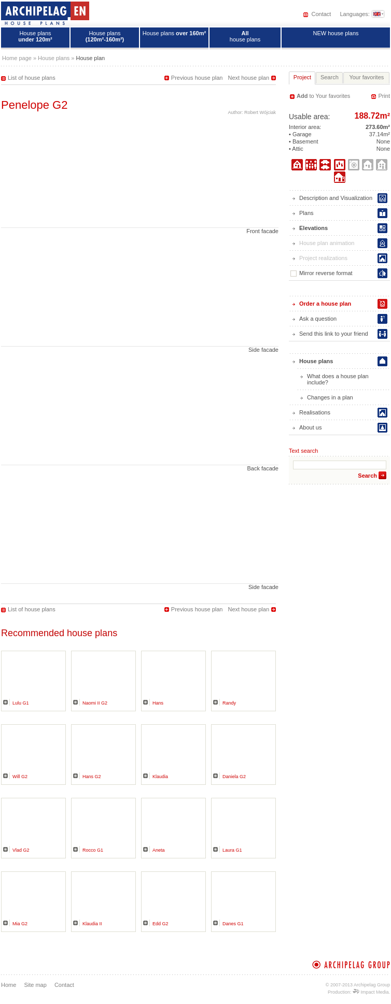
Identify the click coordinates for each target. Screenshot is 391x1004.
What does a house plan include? (338, 379)
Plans (306, 213)
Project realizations (323, 258)
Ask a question (318, 318)
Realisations (314, 412)
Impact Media (371, 992)
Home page (17, 58)
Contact (321, 14)
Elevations (313, 228)
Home (8, 985)
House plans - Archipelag (45, 13)
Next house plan (249, 78)
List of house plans (31, 78)
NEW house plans (335, 33)
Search (367, 475)
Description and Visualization (335, 198)
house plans (245, 36)
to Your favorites (323, 96)
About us (310, 427)
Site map (35, 985)
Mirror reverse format (321, 273)
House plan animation (326, 243)
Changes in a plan (330, 397)
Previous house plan (197, 78)
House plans (35, 36)
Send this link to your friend (333, 334)
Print (384, 96)
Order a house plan (325, 303)
